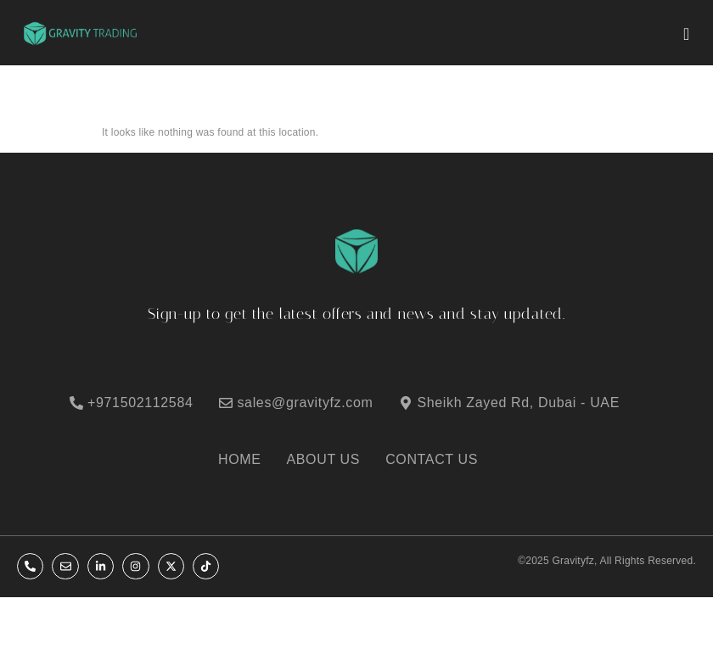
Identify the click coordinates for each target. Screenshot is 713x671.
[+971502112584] (142, 403)
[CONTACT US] (440, 459)
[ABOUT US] (332, 459)
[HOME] (248, 459)
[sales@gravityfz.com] (306, 403)
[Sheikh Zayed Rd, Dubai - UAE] (519, 403)
